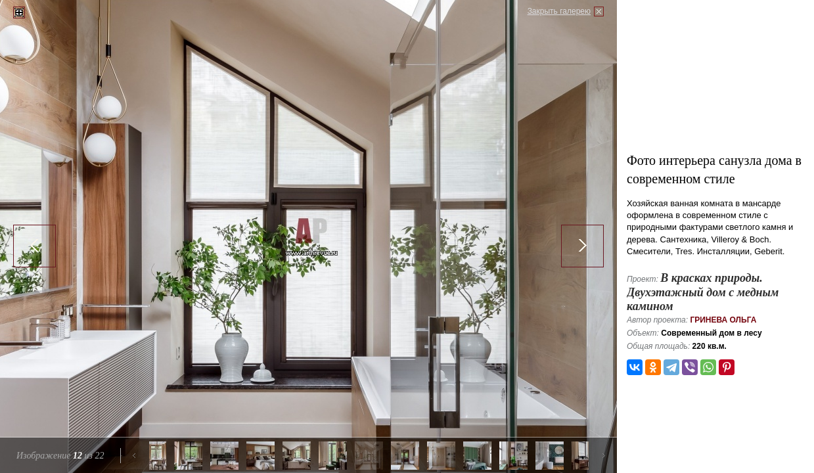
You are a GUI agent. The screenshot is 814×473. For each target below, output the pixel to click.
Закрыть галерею (559, 11)
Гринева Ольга (723, 320)
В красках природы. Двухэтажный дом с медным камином (703, 292)
